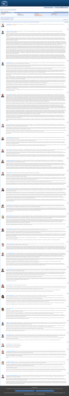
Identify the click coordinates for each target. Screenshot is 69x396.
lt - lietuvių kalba (57, 7)
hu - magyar (58, 7)
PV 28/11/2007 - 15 (20, 14)
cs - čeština (46, 7)
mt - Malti (59, 7)
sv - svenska (67, 7)
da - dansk (47, 7)
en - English (51, 7)
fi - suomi (66, 7)
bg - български (44, 7)
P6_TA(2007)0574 (54, 14)
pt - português (62, 7)
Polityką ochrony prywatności (58, 394)
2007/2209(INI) (6, 11)
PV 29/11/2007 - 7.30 (38, 14)
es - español (45, 7)
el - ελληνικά (50, 7)
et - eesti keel (49, 7)
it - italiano (55, 7)
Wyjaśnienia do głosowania (39, 15)
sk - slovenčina (64, 7)
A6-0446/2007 (3, 14)
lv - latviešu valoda (56, 7)
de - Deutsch (48, 7)
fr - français (52, 7)
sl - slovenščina (65, 7)
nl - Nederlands (60, 7)
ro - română (63, 7)
